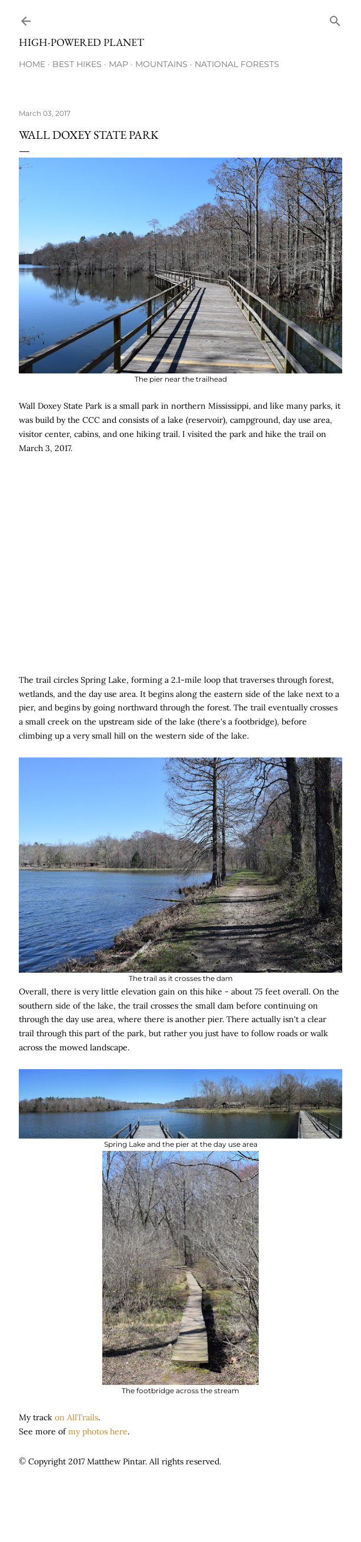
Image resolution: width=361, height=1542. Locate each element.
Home (32, 64)
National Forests (237, 64)
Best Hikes (77, 64)
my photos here (98, 1431)
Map (118, 64)
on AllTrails (76, 1417)
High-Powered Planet (81, 42)
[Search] (335, 18)
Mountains (161, 64)
